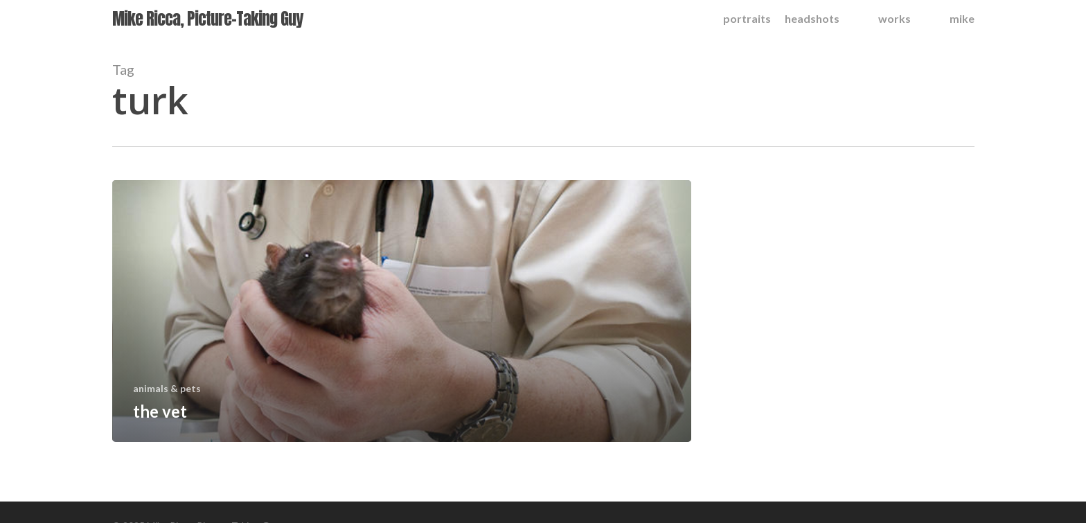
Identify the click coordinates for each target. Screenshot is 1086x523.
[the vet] (402, 311)
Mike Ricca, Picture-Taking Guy (207, 18)
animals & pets (167, 388)
